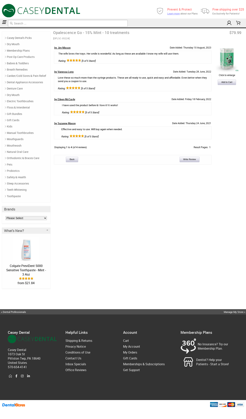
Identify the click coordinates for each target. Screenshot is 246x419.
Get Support (131, 370)
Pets (9, 164)
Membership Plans (18, 50)
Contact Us (73, 358)
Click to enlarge (227, 73)
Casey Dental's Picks (19, 38)
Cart (126, 340)
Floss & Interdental (18, 107)
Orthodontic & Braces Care (23, 158)
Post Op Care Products (21, 57)
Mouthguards (15, 139)
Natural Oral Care (17, 152)
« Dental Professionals (13, 312)
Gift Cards (13, 120)
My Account (131, 346)
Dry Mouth (13, 44)
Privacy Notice (75, 346)
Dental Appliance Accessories (25, 82)
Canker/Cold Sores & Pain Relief (26, 76)
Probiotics (13, 171)
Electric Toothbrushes (20, 101)
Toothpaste (14, 196)
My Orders (130, 352)
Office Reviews (75, 370)
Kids (9, 126)
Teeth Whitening (17, 190)
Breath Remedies (17, 69)
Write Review (189, 159)
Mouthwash (14, 145)
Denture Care (15, 88)
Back (72, 159)
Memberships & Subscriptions (144, 364)
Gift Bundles (14, 114)
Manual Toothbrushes (20, 133)
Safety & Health (16, 177)
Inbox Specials (75, 364)
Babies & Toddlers (18, 63)
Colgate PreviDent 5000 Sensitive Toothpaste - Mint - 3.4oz (26, 270)
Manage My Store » (235, 312)
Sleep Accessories (18, 183)
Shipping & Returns (78, 340)
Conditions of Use (77, 352)
